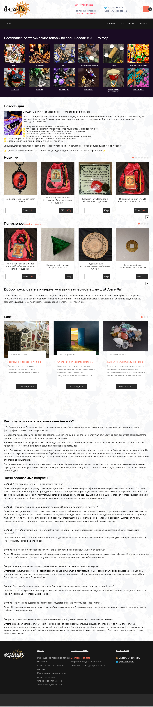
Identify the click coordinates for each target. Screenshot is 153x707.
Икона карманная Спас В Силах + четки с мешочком (132, 200)
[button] (133, 158)
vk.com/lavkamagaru (129, 658)
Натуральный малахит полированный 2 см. (58, 266)
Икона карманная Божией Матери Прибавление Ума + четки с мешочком (20, 266)
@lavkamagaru (126, 662)
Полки (131, 24)
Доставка (111, 24)
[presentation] (147, 217)
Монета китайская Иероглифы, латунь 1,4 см (132, 266)
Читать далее (27, 387)
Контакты (143, 24)
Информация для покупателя (86, 662)
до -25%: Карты (84, 5)
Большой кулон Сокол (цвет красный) (20, 200)
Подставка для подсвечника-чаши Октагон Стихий (95, 266)
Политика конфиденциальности (88, 666)
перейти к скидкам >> (34, 224)
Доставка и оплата (80, 658)
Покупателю (79, 651)
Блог (122, 24)
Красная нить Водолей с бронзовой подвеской (95, 200)
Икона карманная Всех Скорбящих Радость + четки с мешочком (58, 200)
